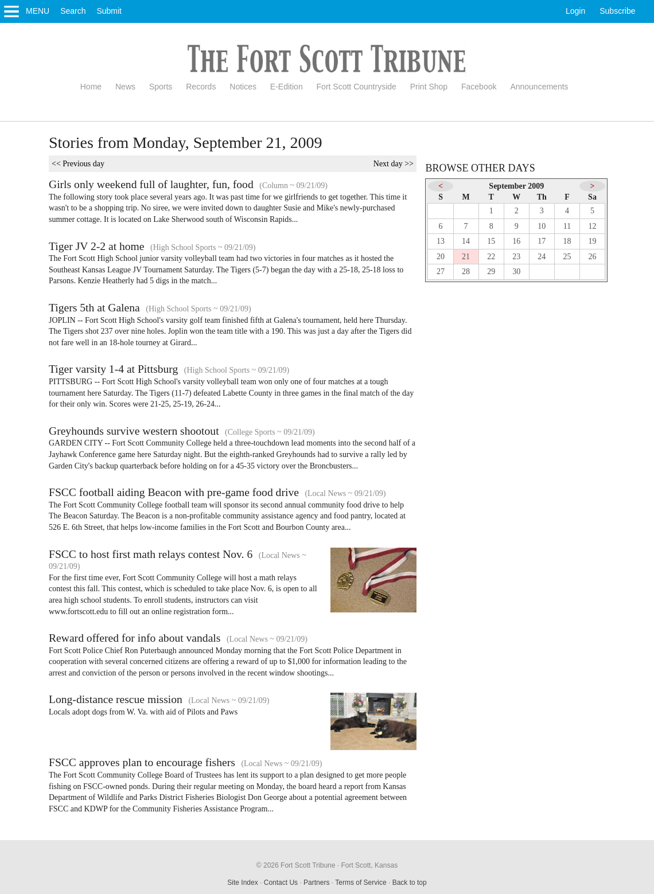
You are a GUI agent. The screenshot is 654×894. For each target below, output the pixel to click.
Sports (160, 86)
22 (491, 256)
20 (441, 256)
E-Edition (286, 86)
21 (466, 256)
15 (491, 241)
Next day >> (393, 163)
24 (542, 256)
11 (567, 226)
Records (201, 86)
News (125, 86)
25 (567, 256)
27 (441, 271)
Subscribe (617, 10)
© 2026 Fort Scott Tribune (296, 865)
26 (593, 256)
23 (516, 256)
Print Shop (428, 86)
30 (516, 271)
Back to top (409, 883)
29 (491, 271)
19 (593, 241)
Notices (242, 86)
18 (567, 241)
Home (91, 86)
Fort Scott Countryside (356, 86)
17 (542, 241)
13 (441, 241)
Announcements (539, 86)
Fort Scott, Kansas (369, 865)
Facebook (478, 86)
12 (593, 226)
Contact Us (281, 883)
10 (542, 226)
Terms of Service (360, 883)
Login (575, 10)
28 (466, 271)
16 (516, 241)
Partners (316, 883)
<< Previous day (78, 163)
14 (466, 241)
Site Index (242, 883)
